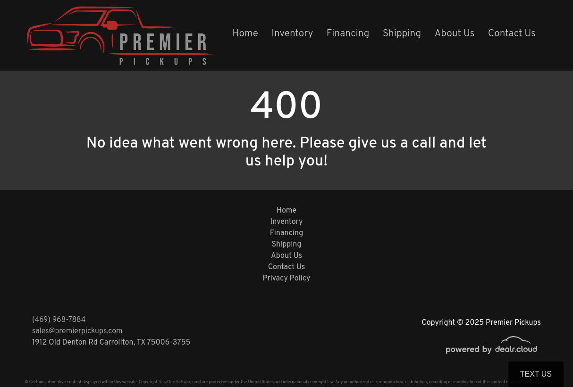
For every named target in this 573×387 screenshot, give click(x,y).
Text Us (536, 374)
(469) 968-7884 (59, 320)
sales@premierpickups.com (77, 331)
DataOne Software (176, 382)
